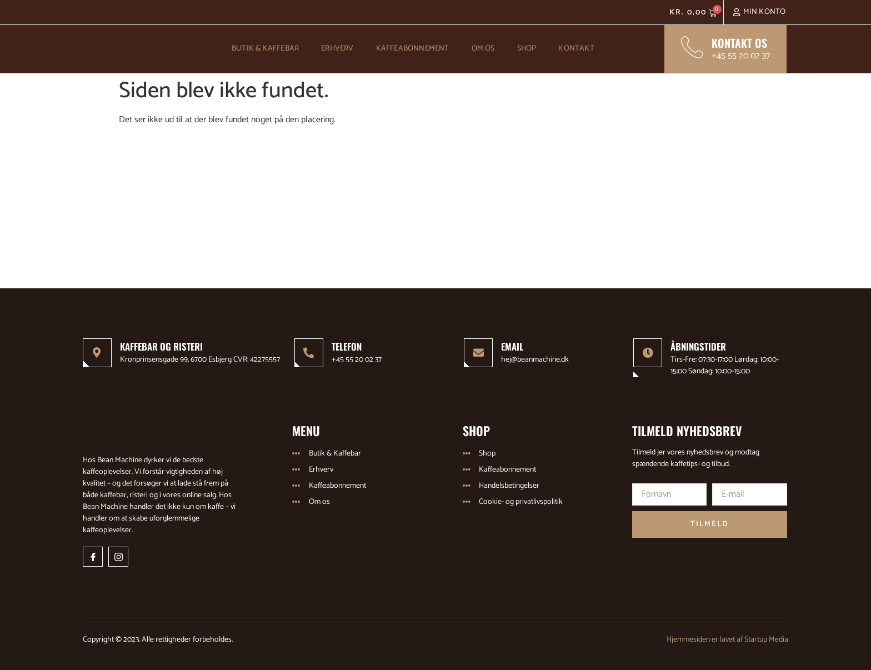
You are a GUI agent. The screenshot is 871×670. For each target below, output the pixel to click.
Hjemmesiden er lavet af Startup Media (727, 639)
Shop (527, 48)
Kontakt (576, 48)
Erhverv (337, 48)
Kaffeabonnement (412, 48)
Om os (483, 48)
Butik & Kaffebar (265, 48)
